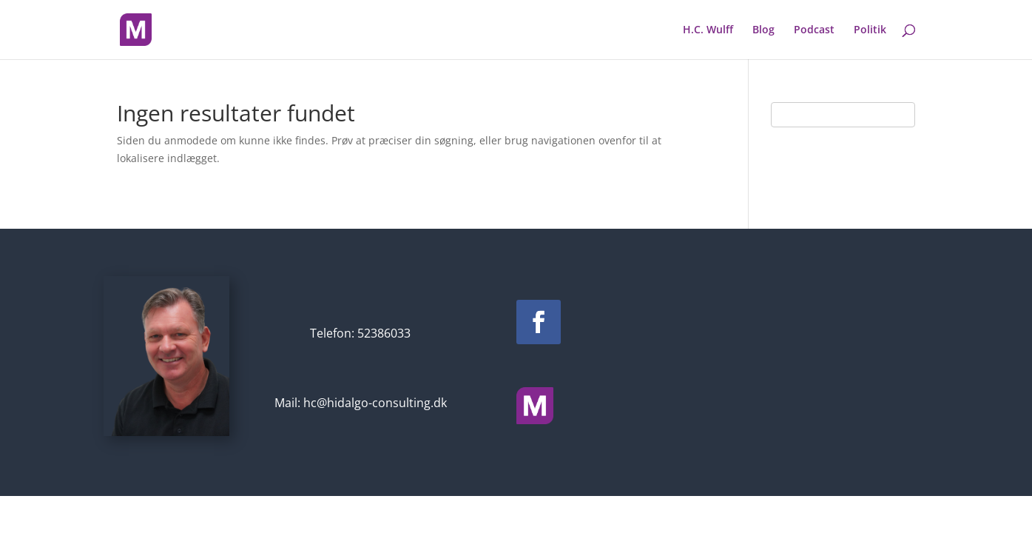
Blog (763, 30)
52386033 (384, 333)
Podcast (814, 30)
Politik (870, 30)
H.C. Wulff (708, 30)
